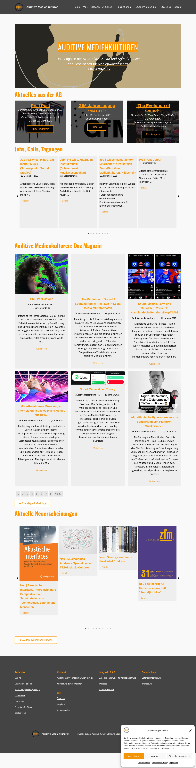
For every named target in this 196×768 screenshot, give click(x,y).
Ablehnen (155, 756)
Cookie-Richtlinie (144, 763)
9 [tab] (107, 643)
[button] (190, 730)
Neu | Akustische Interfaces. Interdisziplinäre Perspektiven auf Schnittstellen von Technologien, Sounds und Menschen (38, 608)
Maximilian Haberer (23, 699)
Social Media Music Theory (98, 394)
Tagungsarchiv (63, 725)
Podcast (103, 699)
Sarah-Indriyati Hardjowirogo (27, 705)
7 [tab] (105, 233)
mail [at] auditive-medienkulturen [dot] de (75, 693)
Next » (58, 503)
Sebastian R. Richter (24, 722)
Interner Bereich (106, 705)
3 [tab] (93, 233)
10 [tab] (110, 643)
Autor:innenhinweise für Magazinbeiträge (117, 693)
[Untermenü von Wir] (87, 7)
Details (25, 201)
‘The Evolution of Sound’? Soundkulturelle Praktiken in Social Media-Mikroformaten (98, 303)
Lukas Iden (19, 716)
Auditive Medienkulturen (42, 7)
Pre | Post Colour (152, 159)
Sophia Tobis (20, 728)
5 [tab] (99, 233)
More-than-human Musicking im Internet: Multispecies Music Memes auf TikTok (41, 415)
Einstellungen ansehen (179, 756)
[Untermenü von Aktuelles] (113, 7)
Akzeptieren (133, 756)
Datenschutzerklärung (160, 763)
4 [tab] (96, 233)
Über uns (61, 714)
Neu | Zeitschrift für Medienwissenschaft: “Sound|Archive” (156, 598)
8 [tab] (107, 233)
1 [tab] (88, 233)
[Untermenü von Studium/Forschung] (157, 7)
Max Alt (18, 693)
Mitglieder (61, 720)
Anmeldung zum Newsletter (69, 699)
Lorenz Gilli (20, 711)
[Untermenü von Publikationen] (132, 7)
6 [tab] (102, 233)
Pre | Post (40, 105)
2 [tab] (91, 233)
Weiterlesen (41, 349)
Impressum (173, 763)
